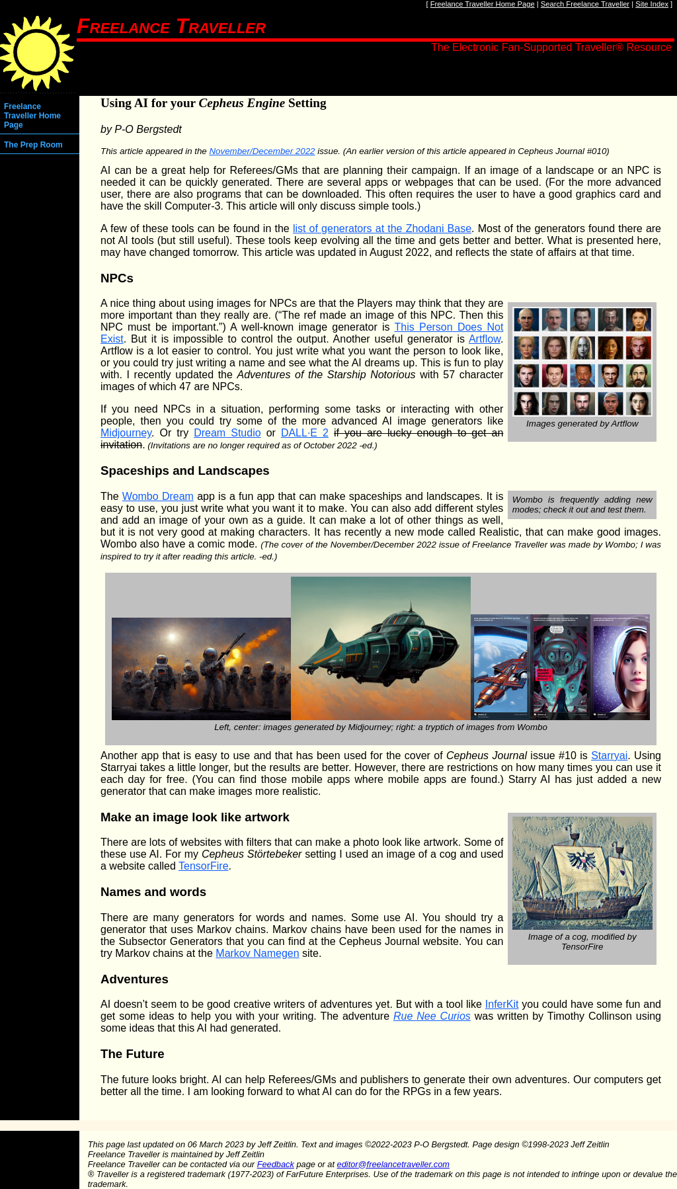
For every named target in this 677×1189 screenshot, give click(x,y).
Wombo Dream (158, 496)
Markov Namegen (257, 953)
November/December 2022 (262, 151)
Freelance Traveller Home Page (482, 4)
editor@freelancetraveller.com (393, 1164)
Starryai (609, 755)
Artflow (484, 339)
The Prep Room (33, 144)
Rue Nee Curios (432, 1016)
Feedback (275, 1164)
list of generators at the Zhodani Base (382, 228)
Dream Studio (227, 432)
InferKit (502, 1004)
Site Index (651, 4)
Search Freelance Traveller (585, 4)
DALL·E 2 (305, 432)
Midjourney (125, 432)
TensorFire (204, 866)
